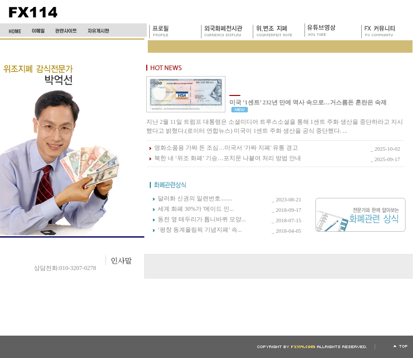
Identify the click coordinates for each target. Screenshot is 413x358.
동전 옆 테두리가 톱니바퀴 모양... (202, 219)
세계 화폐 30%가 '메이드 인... (196, 208)
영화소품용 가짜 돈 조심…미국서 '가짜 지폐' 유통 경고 (226, 147)
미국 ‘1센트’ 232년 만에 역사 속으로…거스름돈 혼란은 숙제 (308, 102)
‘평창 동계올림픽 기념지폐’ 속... (200, 229)
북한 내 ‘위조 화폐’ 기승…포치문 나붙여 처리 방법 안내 (227, 158)
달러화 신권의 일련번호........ (195, 198)
